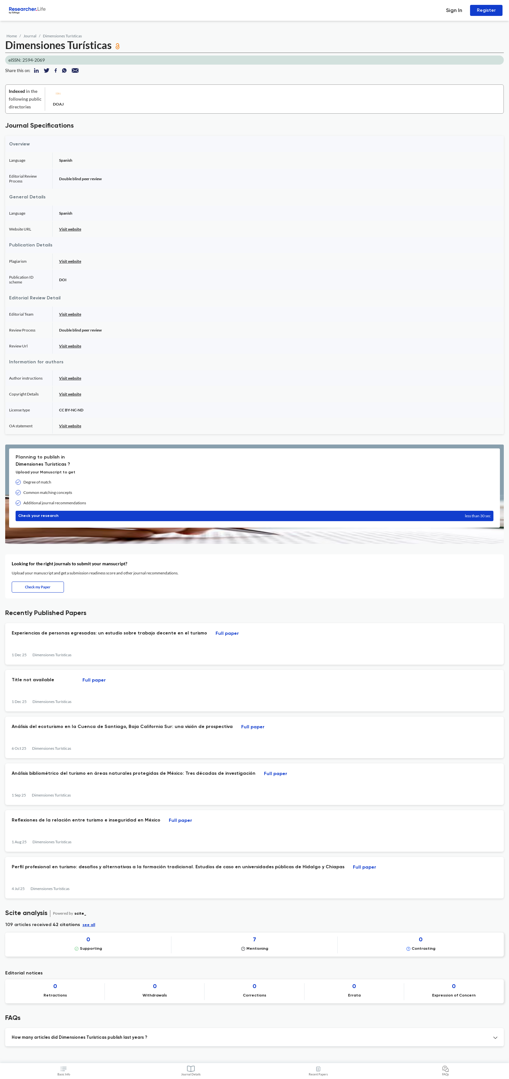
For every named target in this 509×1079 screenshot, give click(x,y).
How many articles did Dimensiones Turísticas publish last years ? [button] (79, 1037)
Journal (29, 35)
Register (486, 10)
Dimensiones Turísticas (62, 35)
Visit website (70, 229)
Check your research (254, 516)
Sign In (454, 10)
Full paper (227, 633)
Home (11, 35)
